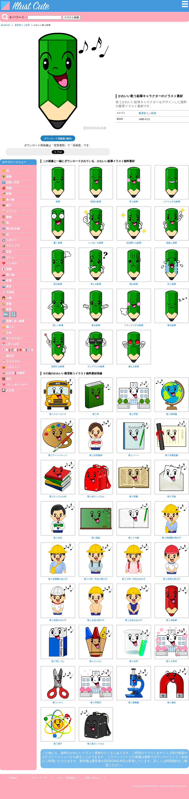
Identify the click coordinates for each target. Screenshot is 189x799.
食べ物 (10, 199)
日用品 (10, 292)
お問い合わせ (91, 777)
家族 (9, 303)
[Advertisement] (152, 61)
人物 (9, 297)
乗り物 (10, 274)
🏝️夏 (13, 349)
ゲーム (10, 257)
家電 (9, 280)
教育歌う (19, 25)
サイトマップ (39, 777)
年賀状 (21, 373)
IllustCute (5, 25)
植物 (9, 176)
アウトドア (13, 245)
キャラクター (14, 338)
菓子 (9, 205)
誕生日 (10, 355)
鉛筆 (27, 25)
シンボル (11, 263)
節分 (9, 378)
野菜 (9, 193)
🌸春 (5, 349)
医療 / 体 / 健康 (15, 321)
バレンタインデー (17, 384)
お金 (9, 332)
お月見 (10, 390)
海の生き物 (13, 228)
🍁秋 (22, 349)
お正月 (10, 373)
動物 (9, 216)
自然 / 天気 (12, 182)
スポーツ (11, 240)
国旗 (9, 269)
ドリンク (11, 211)
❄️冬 (30, 349)
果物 (9, 188)
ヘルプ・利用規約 (66, 777)
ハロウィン (13, 367)
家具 (9, 286)
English (13, 777)
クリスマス (13, 361)
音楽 (9, 251)
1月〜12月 (12, 344)
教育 (9, 309)
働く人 (10, 326)
